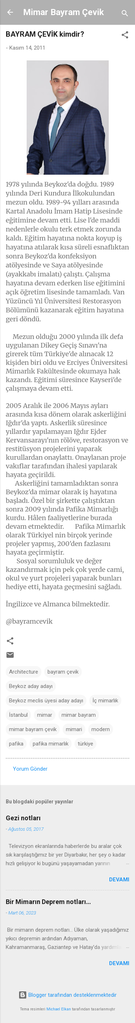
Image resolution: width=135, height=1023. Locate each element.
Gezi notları (23, 818)
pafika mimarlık (50, 743)
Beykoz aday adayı (31, 686)
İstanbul (18, 715)
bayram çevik (63, 672)
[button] (125, 36)
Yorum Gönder (30, 769)
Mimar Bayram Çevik (63, 12)
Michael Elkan (58, 1009)
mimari (74, 729)
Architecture (23, 672)
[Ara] (125, 15)
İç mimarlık (105, 700)
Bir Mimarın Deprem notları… (48, 901)
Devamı (119, 879)
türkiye (85, 743)
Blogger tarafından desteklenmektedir (67, 995)
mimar (44, 715)
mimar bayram (79, 715)
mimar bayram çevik (33, 729)
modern (100, 729)
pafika (16, 743)
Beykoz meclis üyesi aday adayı (46, 700)
